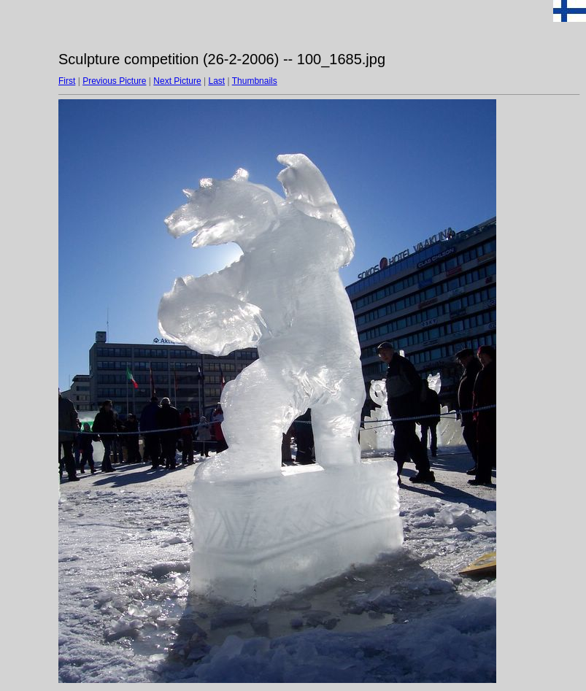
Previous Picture (114, 81)
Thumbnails (254, 81)
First (66, 81)
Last (216, 81)
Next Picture (177, 81)
